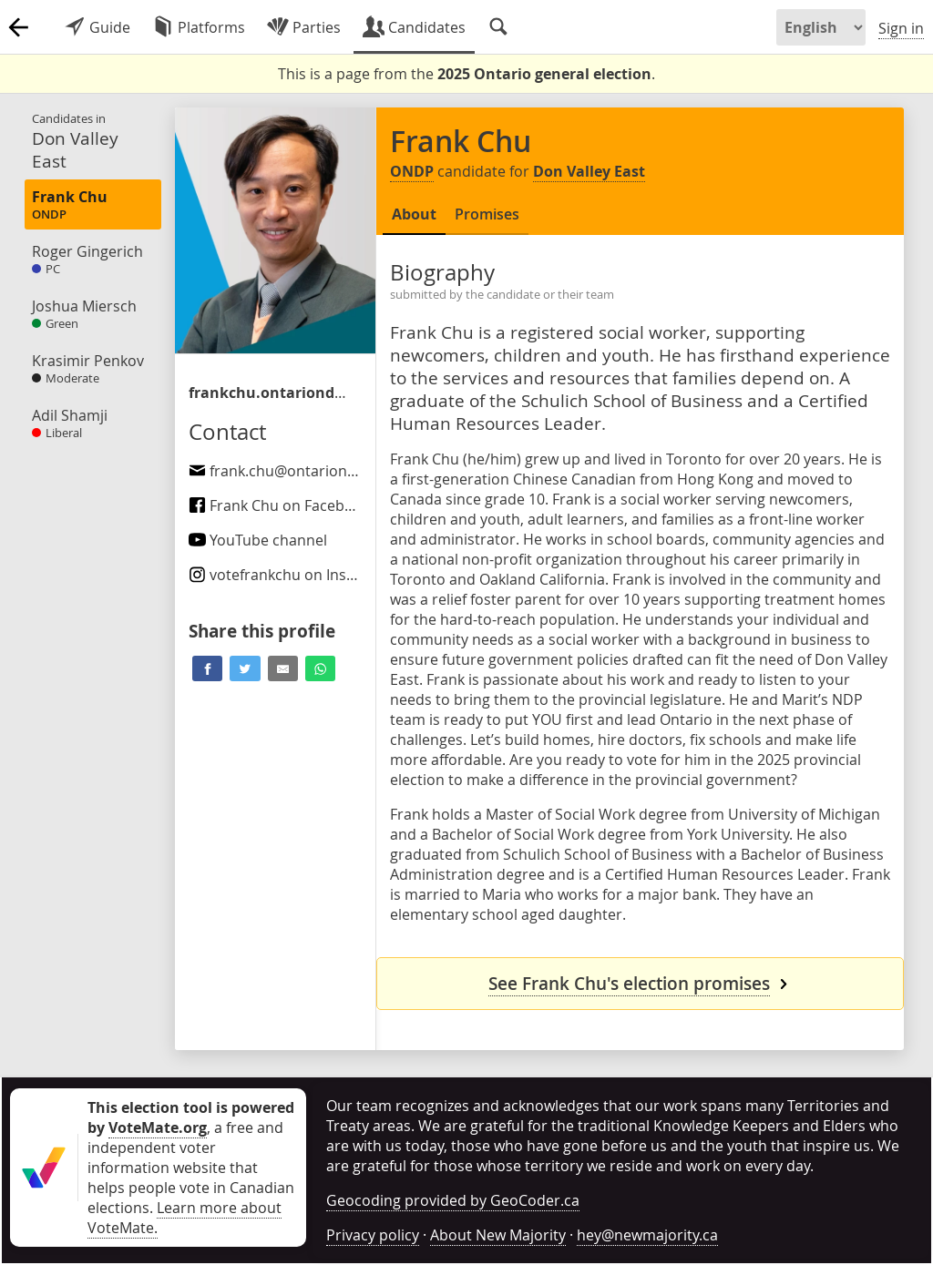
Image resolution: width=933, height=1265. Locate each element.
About (414, 214)
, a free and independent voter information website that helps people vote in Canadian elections (190, 1157)
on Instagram (292, 575)
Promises (487, 214)
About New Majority (498, 1235)
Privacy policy (372, 1235)
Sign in (901, 28)
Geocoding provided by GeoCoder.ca (452, 1200)
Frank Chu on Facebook (279, 505)
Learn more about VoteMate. (184, 1218)
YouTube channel (258, 540)
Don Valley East (589, 171)
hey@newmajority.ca (647, 1235)
